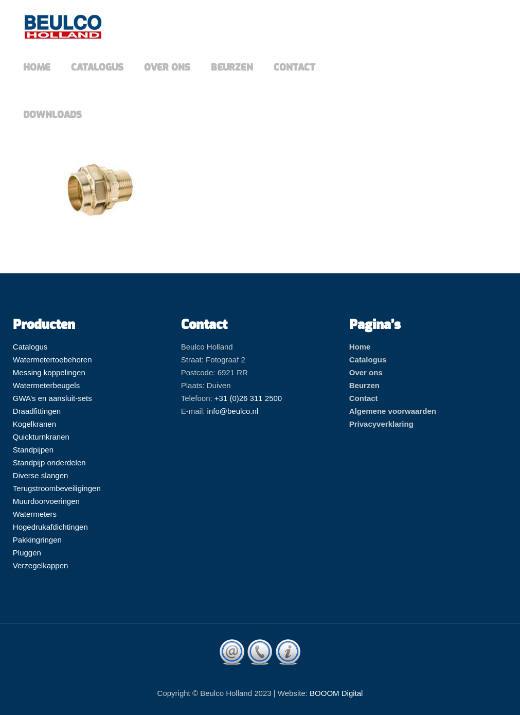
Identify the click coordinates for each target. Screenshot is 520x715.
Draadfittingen (37, 411)
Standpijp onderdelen (49, 462)
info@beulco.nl (232, 411)
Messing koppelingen (49, 372)
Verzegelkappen (40, 565)
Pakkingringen (37, 539)
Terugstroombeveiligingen (57, 488)
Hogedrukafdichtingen (50, 526)
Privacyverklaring (381, 424)
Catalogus (30, 346)
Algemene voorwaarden (392, 411)
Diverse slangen (40, 475)
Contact (363, 398)
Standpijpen (33, 449)
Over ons (366, 372)
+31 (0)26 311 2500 (248, 398)
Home (360, 346)
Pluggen (27, 552)
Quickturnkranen (41, 436)
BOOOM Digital (336, 693)
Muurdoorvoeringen (46, 501)
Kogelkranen (34, 424)
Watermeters (35, 514)
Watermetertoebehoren (52, 359)
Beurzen (364, 385)
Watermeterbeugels (46, 385)
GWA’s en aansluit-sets (52, 398)
